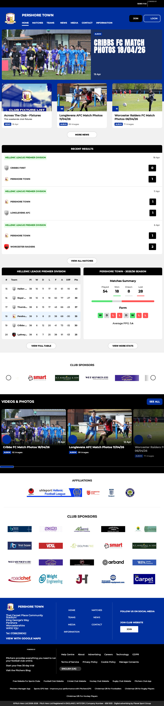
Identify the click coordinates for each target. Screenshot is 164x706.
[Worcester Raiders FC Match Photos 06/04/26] (137, 97)
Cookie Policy (108, 662)
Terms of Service (70, 662)
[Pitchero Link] (154, 5)
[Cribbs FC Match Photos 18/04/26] (33, 427)
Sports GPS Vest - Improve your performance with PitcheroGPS (62, 689)
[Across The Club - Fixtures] (27, 97)
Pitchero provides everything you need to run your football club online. (31, 659)
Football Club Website (54, 681)
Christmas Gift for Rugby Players (139, 689)
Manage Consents (129, 662)
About (81, 654)
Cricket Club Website (76, 681)
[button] (25, 23)
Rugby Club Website (122, 681)
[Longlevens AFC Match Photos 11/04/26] (82, 97)
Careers (108, 654)
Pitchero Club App (143, 681)
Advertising (94, 654)
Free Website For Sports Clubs (26, 681)
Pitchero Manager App (20, 689)
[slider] (7, 467)
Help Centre (67, 654)
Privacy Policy (90, 662)
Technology (122, 654)
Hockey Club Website (99, 681)
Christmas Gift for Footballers (108, 689)
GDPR (135, 654)
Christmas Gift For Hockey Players (82, 696)
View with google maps (23, 639)
